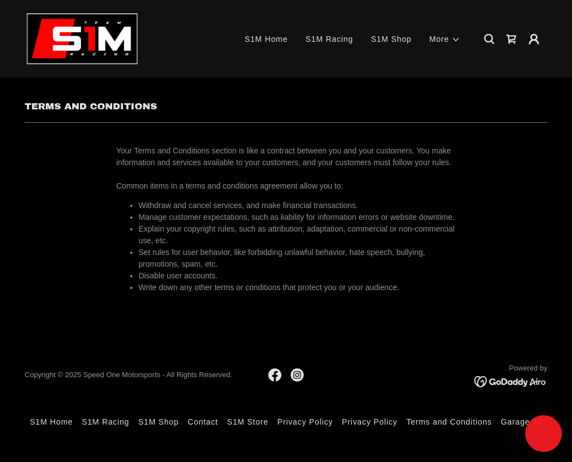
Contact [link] (203, 421)
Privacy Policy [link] (304, 421)
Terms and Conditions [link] (449, 421)
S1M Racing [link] (329, 39)
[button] (445, 39)
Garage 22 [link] (521, 421)
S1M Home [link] (266, 39)
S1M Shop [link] (391, 39)
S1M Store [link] (247, 421)
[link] (82, 37)
